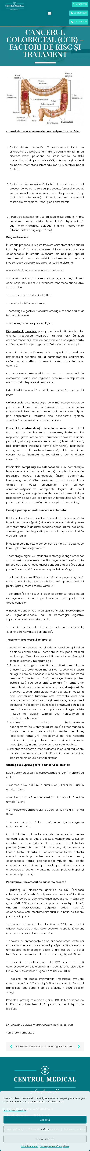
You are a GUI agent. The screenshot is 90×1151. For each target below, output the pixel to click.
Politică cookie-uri (29, 1146)
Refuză (45, 1129)
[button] (49, 13)
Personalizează (45, 1139)
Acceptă (45, 1119)
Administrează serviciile (14, 1110)
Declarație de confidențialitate (54, 1146)
